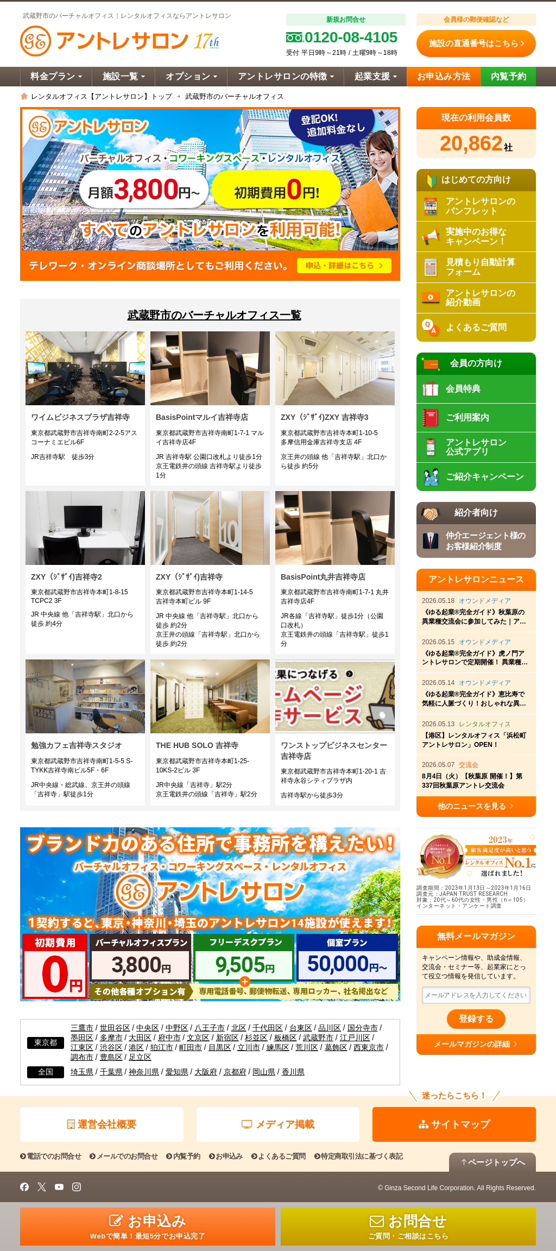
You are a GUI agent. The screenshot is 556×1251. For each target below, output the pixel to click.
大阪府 (205, 1072)
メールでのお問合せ (123, 1156)
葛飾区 (336, 1047)
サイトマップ (454, 1124)
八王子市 (209, 1028)
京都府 (235, 1072)
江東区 (82, 1047)
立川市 (248, 1047)
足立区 (140, 1057)
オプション (191, 76)
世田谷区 (115, 1028)
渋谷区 (111, 1047)
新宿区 (227, 1038)
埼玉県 (82, 1072)
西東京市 (368, 1047)
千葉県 (111, 1072)
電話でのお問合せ (50, 1156)
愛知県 (177, 1072)
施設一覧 (124, 76)
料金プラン (56, 76)
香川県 (293, 1072)
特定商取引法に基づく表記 (358, 1156)
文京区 (198, 1038)
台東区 (300, 1028)
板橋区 (285, 1038)
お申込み (226, 1156)
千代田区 (267, 1028)
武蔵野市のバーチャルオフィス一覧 (214, 315)
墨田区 (82, 1038)
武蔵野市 (318, 1038)
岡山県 (263, 1072)
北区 (239, 1028)
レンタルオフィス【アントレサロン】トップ (101, 96)
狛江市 (161, 1047)
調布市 (82, 1057)
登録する (476, 1018)
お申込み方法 (444, 76)
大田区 (140, 1038)
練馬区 (278, 1047)
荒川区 (306, 1047)
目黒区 (219, 1047)
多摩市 (111, 1038)
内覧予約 (509, 76)
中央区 (147, 1028)
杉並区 (256, 1038)
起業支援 (376, 76)
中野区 (177, 1028)
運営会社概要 (101, 1124)
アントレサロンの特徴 (286, 76)
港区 (136, 1047)
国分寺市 (363, 1028)
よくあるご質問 (278, 1156)
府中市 (169, 1038)
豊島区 (111, 1057)
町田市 (190, 1047)
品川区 (329, 1028)
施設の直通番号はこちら (476, 43)
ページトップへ (492, 1162)
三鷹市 (82, 1028)
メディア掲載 (278, 1124)
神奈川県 (144, 1072)
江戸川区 (355, 1038)
